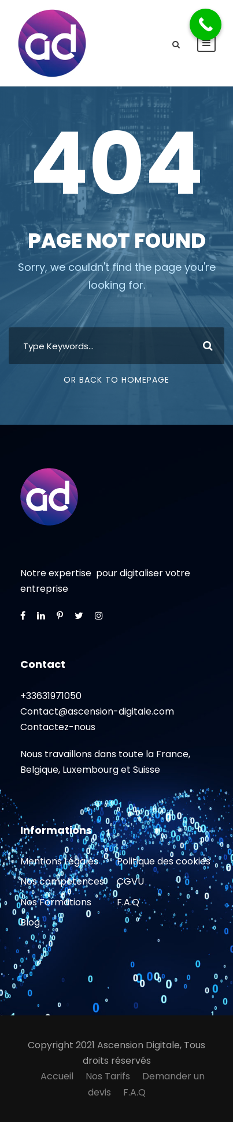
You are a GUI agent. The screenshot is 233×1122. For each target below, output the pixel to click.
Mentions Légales (59, 861)
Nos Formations (55, 902)
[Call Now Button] (205, 24)
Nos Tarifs (108, 1076)
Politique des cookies (163, 861)
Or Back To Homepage (116, 380)
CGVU (130, 881)
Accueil (56, 1076)
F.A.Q (128, 902)
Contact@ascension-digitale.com (97, 711)
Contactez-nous (57, 727)
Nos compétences (62, 881)
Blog (30, 922)
